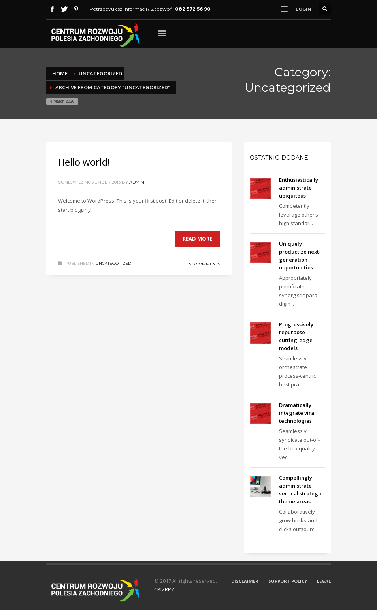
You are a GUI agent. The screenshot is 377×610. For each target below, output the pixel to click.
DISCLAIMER (244, 581)
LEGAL (324, 581)
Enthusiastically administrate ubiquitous (298, 187)
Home (60, 73)
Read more (197, 238)
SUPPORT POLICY (287, 581)
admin (136, 182)
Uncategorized (100, 73)
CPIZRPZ (164, 589)
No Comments (204, 264)
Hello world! (84, 161)
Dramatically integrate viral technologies (297, 412)
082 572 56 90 (193, 9)
